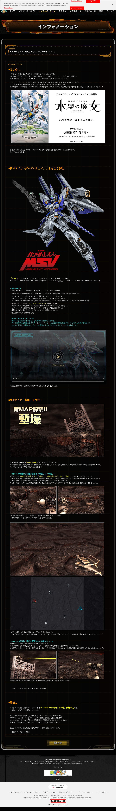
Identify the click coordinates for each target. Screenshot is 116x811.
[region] (58, 5)
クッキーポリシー (102, 792)
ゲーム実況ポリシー (40, 796)
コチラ (44, 722)
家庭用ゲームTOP (49, 792)
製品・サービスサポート (67, 792)
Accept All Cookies (77, 9)
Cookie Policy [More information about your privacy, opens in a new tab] (8, 8)
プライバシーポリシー (85, 792)
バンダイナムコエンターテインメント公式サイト (24, 792)
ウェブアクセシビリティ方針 (72, 796)
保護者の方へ (55, 796)
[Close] (112, 4)
